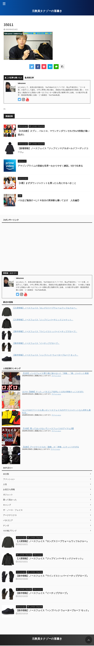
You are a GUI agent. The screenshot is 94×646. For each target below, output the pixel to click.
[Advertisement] (46, 248)
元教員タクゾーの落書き (47, 11)
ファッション (56, 376)
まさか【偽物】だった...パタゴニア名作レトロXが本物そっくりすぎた (53, 392)
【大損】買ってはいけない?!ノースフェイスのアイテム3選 (48, 428)
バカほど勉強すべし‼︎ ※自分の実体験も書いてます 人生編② (48, 200)
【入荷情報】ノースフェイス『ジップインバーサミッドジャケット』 (50, 558)
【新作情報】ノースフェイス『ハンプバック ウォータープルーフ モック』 (53, 610)
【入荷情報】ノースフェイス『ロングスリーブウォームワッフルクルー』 (52, 541)
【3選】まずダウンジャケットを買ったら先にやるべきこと (47, 183)
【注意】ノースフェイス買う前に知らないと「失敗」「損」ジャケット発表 (55, 373)
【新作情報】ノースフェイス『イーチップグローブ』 (42, 593)
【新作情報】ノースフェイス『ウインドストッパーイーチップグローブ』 (52, 576)
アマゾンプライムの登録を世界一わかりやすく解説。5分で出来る (50, 166)
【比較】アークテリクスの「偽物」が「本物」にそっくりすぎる (50, 447)
